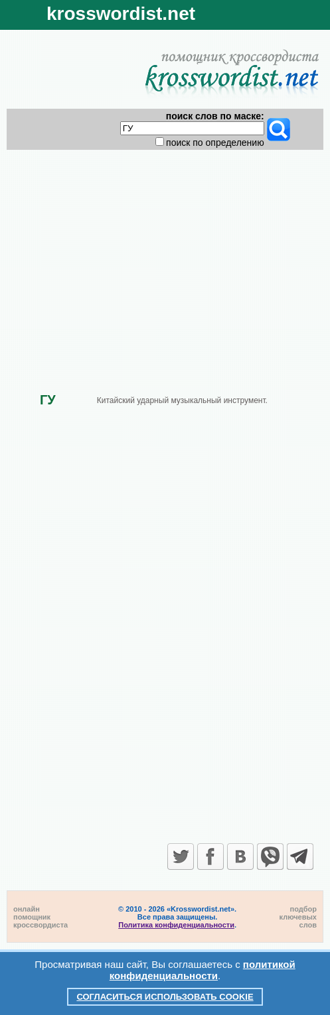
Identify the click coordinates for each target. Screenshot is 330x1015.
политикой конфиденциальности (202, 970)
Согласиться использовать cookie (164, 997)
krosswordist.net (120, 13)
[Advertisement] (165, 260)
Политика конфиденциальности (176, 925)
